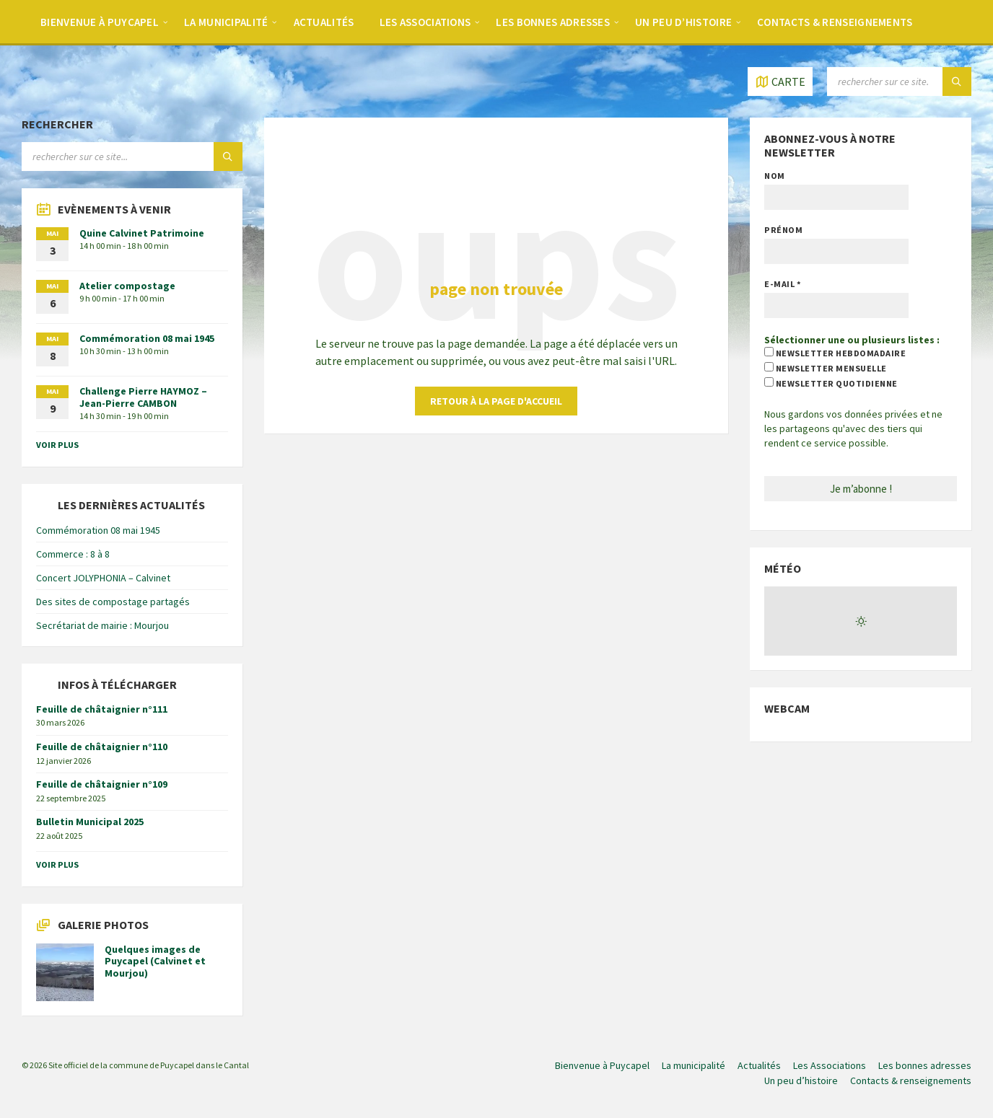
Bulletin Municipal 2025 (90, 821)
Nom (774, 175)
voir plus (57, 444)
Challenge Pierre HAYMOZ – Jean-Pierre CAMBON (143, 397)
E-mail (782, 283)
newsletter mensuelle (825, 368)
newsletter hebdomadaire (835, 352)
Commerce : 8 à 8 (73, 553)
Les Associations (425, 22)
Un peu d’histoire (683, 22)
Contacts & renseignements (835, 22)
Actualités (324, 22)
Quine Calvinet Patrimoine (141, 232)
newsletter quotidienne (830, 383)
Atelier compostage (127, 285)
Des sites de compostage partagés (113, 601)
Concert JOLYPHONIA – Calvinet (103, 577)
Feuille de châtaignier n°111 (101, 709)
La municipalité (226, 22)
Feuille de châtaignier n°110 (101, 746)
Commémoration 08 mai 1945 (146, 338)
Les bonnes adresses (553, 22)
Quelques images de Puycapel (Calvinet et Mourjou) (155, 961)
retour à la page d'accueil (496, 401)
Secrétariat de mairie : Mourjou (102, 625)
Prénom (783, 229)
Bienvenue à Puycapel (99, 22)
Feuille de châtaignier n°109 (101, 784)
